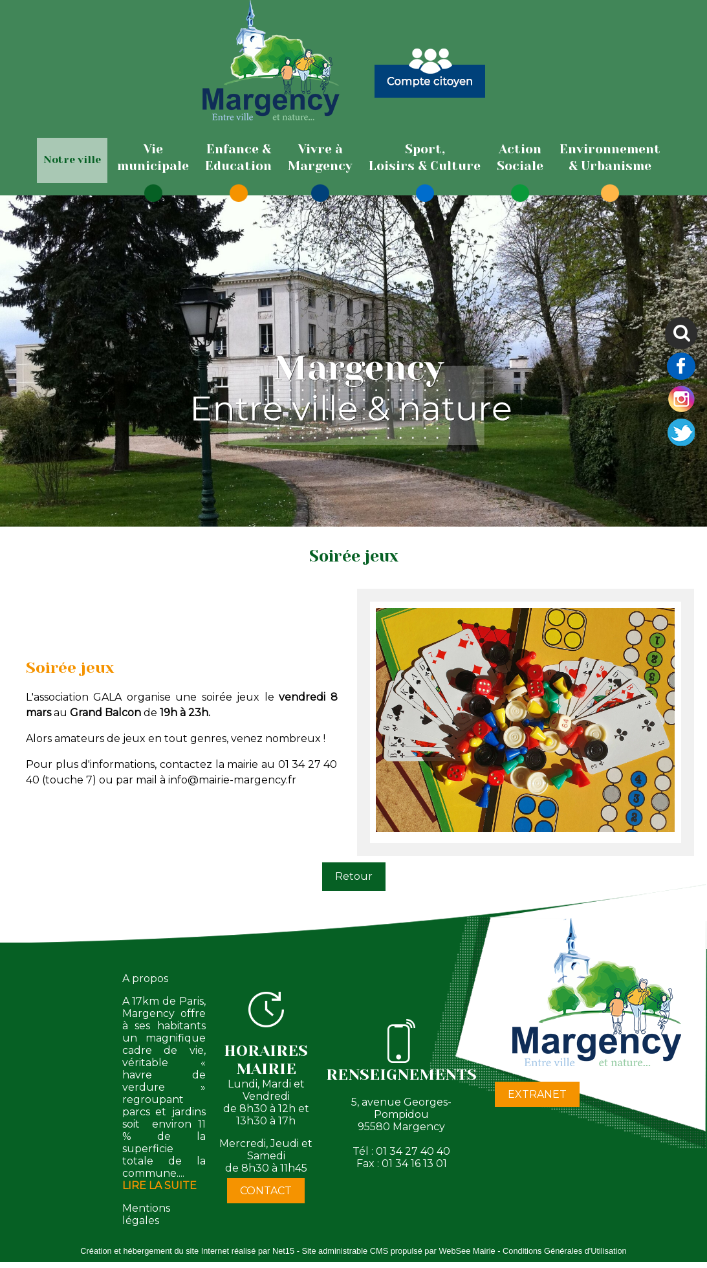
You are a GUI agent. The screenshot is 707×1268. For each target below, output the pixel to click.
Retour (354, 876)
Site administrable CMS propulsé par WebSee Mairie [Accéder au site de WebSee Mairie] (398, 1251)
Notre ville (72, 159)
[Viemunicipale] (153, 158)
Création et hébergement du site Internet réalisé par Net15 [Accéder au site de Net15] (187, 1251)
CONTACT (266, 1191)
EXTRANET (537, 1094)
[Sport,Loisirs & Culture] (424, 158)
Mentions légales (146, 1214)
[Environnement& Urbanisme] (610, 158)
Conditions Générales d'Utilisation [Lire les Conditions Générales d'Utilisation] (565, 1251)
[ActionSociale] (520, 158)
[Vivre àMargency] (320, 158)
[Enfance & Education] (238, 158)
